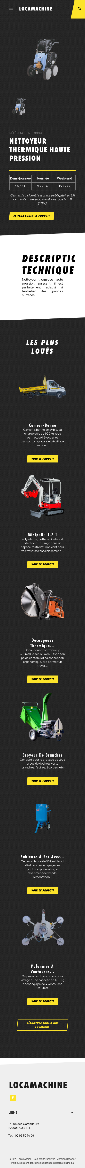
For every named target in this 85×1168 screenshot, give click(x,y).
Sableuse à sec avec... (43, 856)
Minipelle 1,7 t (42, 534)
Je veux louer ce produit (31, 216)
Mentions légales (65, 1158)
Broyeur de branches (42, 755)
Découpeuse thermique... (42, 642)
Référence (17, 133)
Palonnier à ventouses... (42, 969)
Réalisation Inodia (64, 1162)
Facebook (13, 1098)
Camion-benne (42, 425)
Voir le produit (42, 459)
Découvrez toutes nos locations (43, 1025)
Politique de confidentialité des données (32, 1162)
